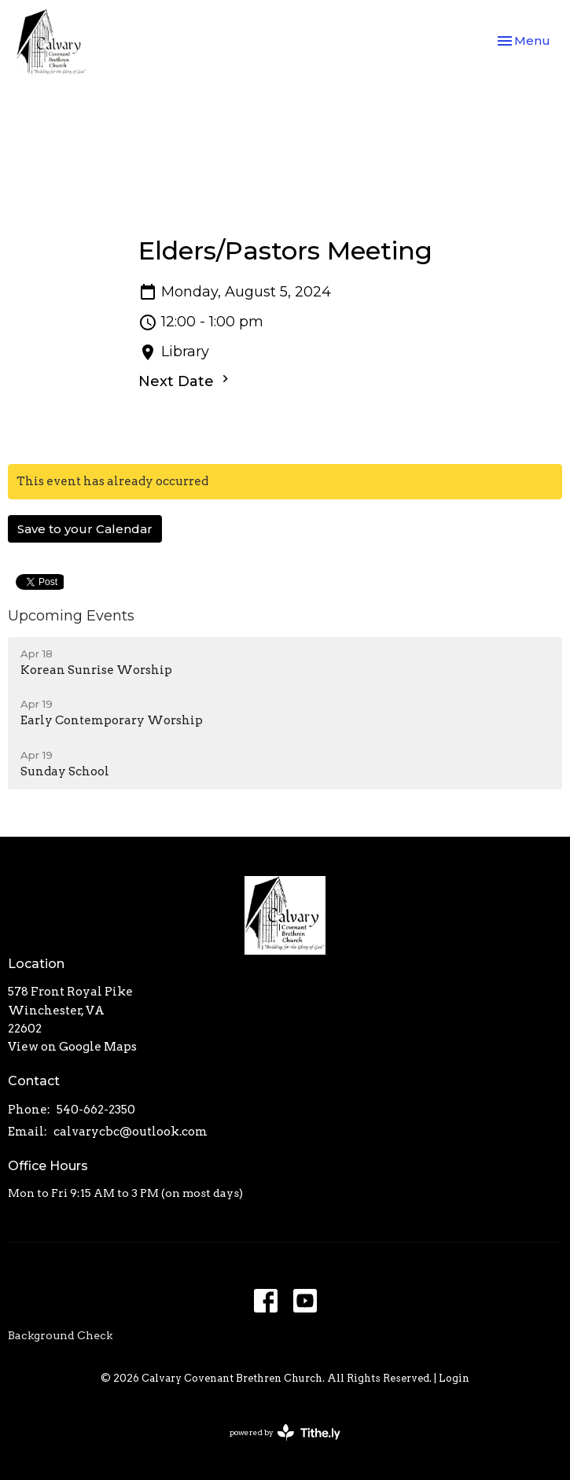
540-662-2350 (96, 1110)
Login (454, 1378)
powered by (285, 1432)
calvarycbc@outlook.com (130, 1132)
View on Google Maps (72, 1047)
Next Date (185, 380)
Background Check (60, 1335)
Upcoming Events (71, 615)
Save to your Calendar (85, 528)
